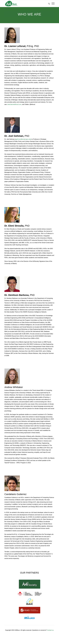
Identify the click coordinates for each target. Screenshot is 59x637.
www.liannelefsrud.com (14, 104)
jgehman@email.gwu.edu (23, 139)
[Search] (48, 3)
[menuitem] (48, 3)
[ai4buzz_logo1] (24, 3)
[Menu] (52, 3)
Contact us (50, 630)
